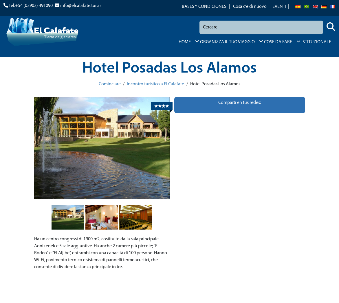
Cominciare (110, 84)
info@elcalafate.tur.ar (80, 5)
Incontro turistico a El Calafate (155, 84)
